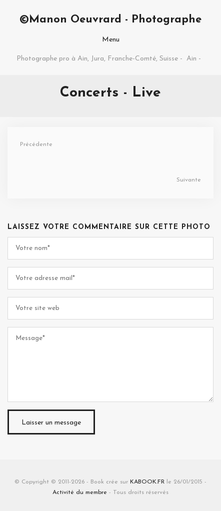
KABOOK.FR (147, 482)
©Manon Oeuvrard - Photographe (111, 20)
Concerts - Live (110, 93)
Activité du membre (79, 493)
